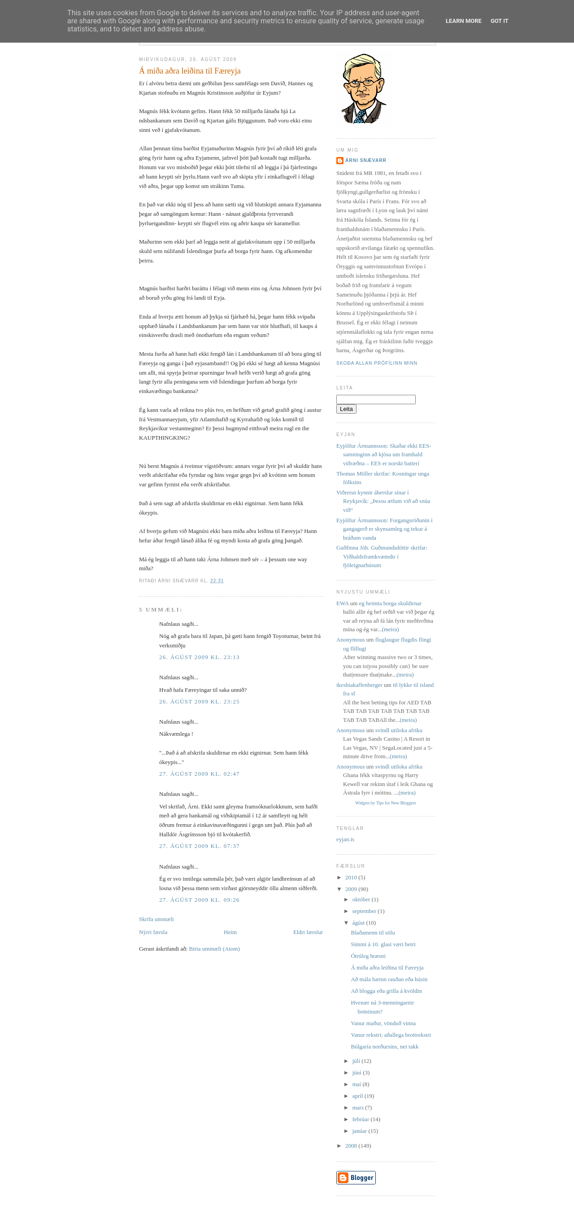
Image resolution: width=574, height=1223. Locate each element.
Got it (500, 20)
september (365, 911)
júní (357, 1072)
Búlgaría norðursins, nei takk (384, 1046)
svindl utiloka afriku (398, 730)
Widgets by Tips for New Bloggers (385, 802)
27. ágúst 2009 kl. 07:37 (199, 846)
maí (357, 1084)
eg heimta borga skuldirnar (390, 603)
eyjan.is (345, 839)
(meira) (390, 629)
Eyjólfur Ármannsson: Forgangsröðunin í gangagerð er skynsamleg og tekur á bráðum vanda (384, 529)
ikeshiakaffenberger (359, 684)
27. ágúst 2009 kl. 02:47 (199, 773)
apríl (358, 1095)
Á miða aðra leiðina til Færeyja (190, 70)
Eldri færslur (308, 932)
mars (358, 1107)
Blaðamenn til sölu (373, 932)
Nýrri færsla (153, 932)
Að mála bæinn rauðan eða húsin (389, 979)
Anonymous (350, 639)
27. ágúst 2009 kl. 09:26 (199, 899)
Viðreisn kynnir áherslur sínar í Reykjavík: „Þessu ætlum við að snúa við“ (383, 501)
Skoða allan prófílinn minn (376, 363)
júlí (357, 1060)
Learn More (464, 20)
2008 (351, 1145)
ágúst (359, 922)
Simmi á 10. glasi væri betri (383, 944)
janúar (360, 1130)
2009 (351, 889)
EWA (342, 603)
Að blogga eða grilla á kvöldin (386, 990)
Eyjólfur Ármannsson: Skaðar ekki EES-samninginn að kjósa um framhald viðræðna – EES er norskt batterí (383, 454)
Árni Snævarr (366, 160)
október (362, 899)
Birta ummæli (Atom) (214, 948)
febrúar (361, 1119)
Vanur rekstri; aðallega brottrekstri (391, 1034)
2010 (351, 877)
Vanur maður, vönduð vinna (383, 1023)
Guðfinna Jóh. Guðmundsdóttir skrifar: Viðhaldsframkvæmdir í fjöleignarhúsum (381, 556)
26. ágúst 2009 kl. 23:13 (199, 657)
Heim (230, 932)
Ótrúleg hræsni (368, 955)
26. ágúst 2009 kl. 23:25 (199, 701)
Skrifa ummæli (156, 919)
